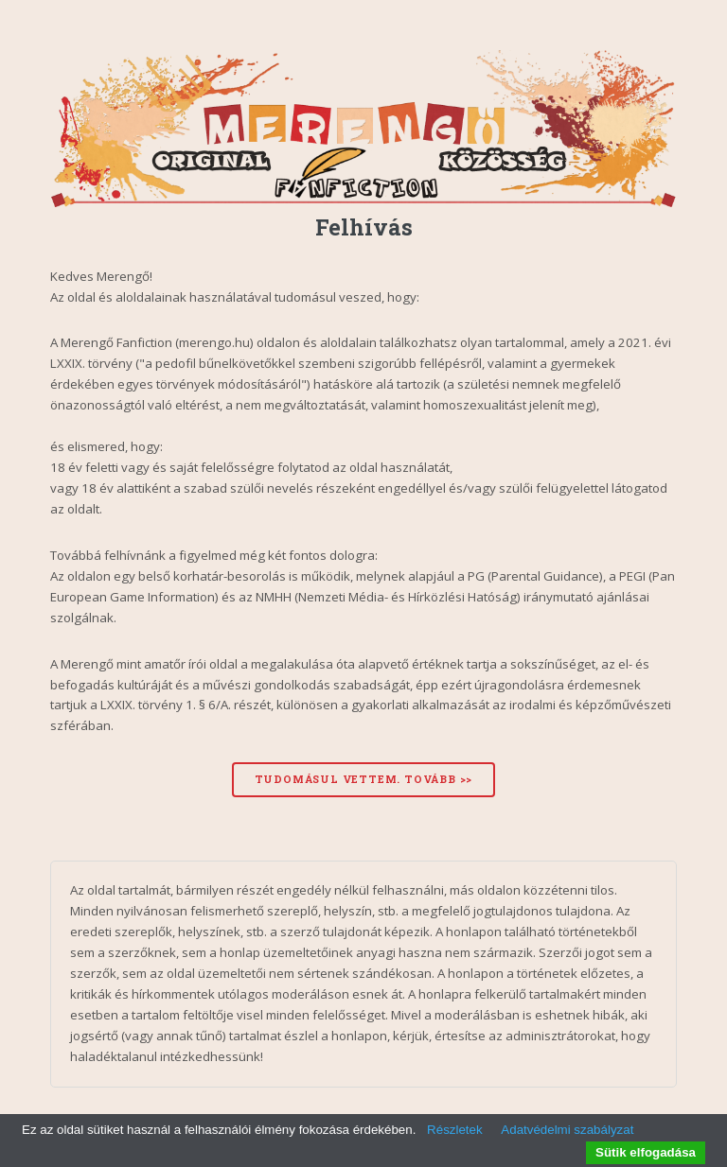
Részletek (455, 1130)
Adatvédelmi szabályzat (567, 1130)
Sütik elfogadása (645, 1152)
